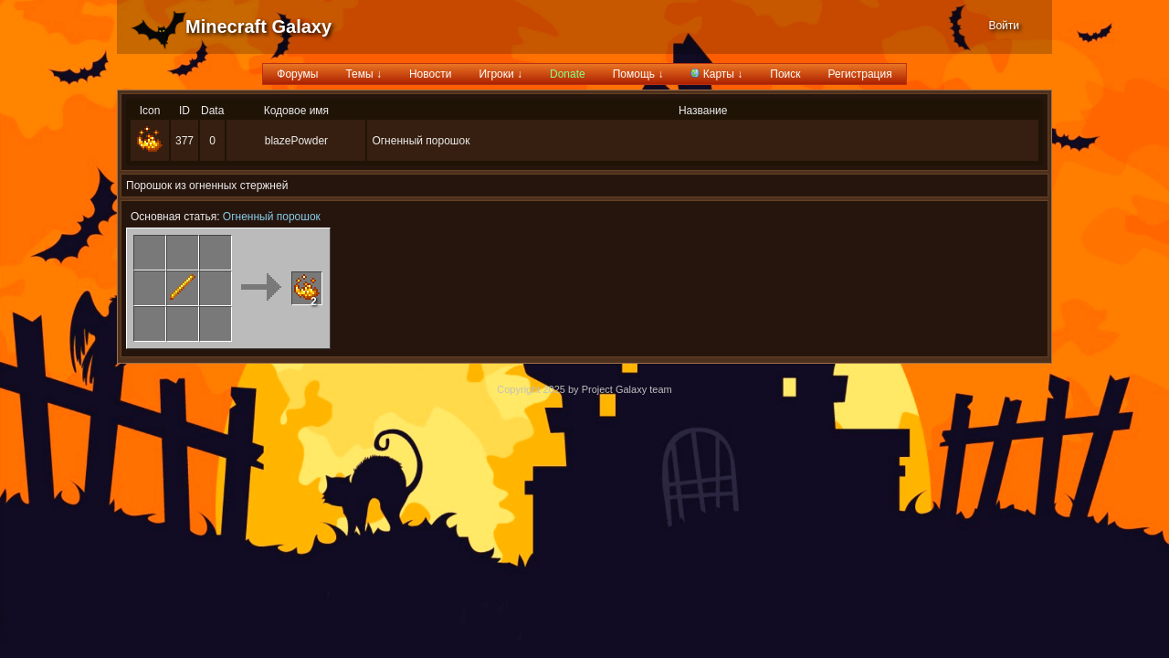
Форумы (297, 74)
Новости (430, 74)
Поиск (785, 74)
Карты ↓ (716, 74)
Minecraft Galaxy (258, 26)
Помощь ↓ (638, 74)
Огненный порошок (272, 216)
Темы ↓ (363, 74)
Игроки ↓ (500, 74)
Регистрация (860, 74)
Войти (1003, 25)
